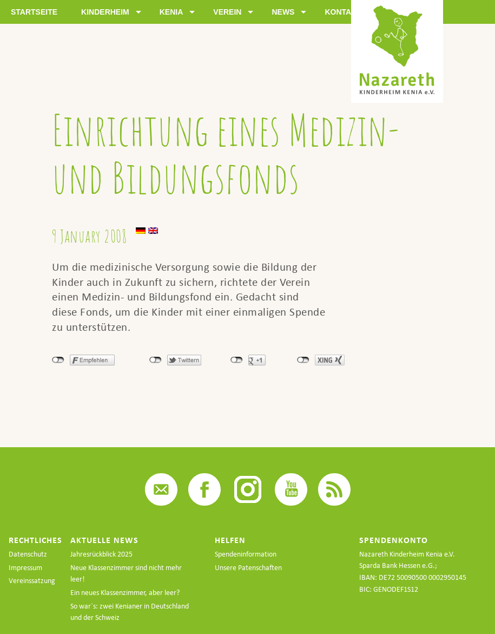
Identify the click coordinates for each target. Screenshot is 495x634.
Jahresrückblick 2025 (101, 554)
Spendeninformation (245, 554)
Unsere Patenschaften (248, 568)
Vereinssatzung (32, 581)
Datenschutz (28, 554)
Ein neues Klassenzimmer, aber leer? (125, 593)
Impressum (25, 568)
